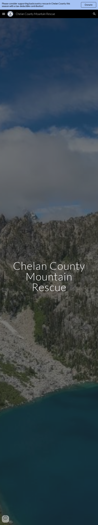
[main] (48, 276)
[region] (49, 5)
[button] (3, 14)
